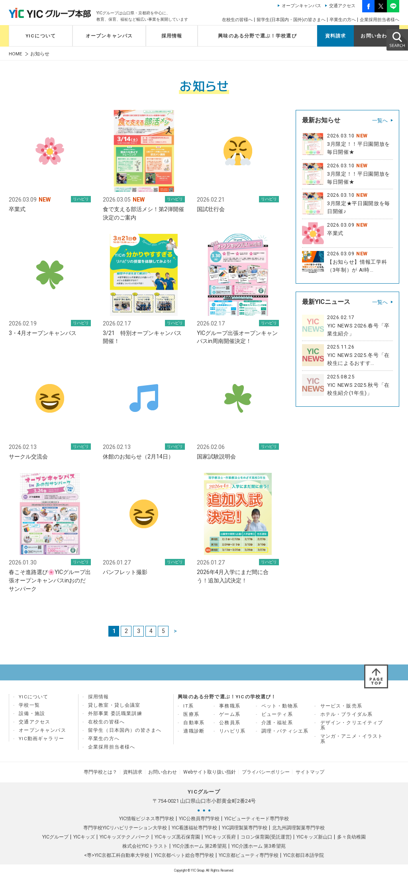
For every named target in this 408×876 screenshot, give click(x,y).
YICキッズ (84, 836)
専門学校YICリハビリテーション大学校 (125, 827)
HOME (15, 54)
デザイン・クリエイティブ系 (351, 725)
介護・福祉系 (277, 723)
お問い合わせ (376, 36)
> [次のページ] (175, 631)
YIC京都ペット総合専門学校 (184, 855)
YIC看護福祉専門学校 (194, 827)
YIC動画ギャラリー (41, 739)
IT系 (188, 706)
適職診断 (193, 731)
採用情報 (171, 36)
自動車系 (193, 723)
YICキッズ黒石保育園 (177, 836)
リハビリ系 (232, 731)
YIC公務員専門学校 (199, 818)
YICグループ (55, 836)
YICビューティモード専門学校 (256, 818)
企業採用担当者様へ (379, 19)
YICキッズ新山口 (314, 836)
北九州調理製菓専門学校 (298, 827)
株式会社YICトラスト (145, 846)
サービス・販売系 (341, 706)
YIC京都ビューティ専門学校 (249, 855)
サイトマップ (306, 772)
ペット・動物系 (279, 706)
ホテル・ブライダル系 (346, 714)
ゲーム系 (229, 714)
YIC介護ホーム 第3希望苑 (258, 846)
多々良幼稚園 (351, 836)
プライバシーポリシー (264, 772)
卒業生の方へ (343, 19)
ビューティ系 (277, 714)
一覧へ (380, 120)
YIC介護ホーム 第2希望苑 (200, 846)
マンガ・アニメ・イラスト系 (351, 739)
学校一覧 (29, 705)
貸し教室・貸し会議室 (114, 705)
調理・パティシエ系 (285, 731)
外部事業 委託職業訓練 (115, 714)
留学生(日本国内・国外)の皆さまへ (291, 19)
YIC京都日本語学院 (303, 855)
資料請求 (335, 36)
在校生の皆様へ (237, 19)
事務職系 (229, 706)
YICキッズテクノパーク (125, 836)
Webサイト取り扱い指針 (208, 772)
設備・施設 (32, 714)
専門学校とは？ (103, 772)
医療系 (191, 714)
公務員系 (229, 723)
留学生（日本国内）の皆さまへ (124, 730)
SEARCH (396, 39)
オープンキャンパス (301, 5)
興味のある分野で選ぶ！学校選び (257, 36)
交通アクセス (342, 5)
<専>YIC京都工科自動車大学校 (116, 855)
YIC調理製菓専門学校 (244, 827)
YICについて (41, 36)
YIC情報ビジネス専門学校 (146, 818)
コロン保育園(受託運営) (266, 836)
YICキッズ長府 (220, 836)
